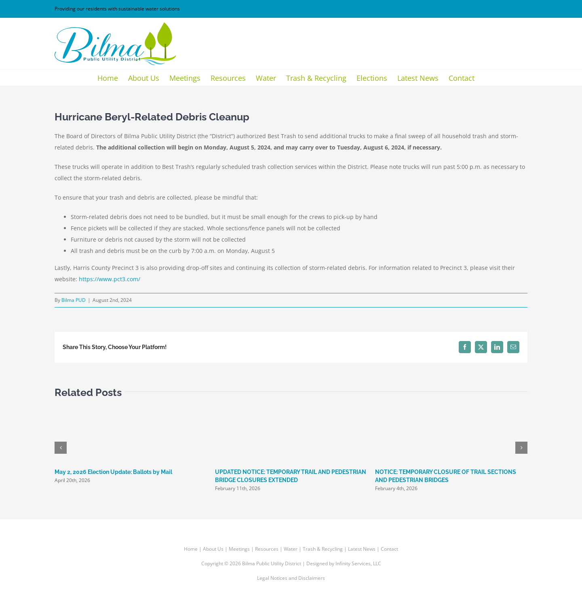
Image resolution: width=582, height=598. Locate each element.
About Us (213, 548)
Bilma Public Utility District (271, 563)
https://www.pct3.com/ (109, 279)
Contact (389, 548)
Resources (266, 548)
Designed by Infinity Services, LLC (343, 563)
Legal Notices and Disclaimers (291, 578)
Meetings (239, 548)
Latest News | (364, 548)
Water (290, 548)
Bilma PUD (73, 300)
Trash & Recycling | (325, 548)
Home (191, 548)
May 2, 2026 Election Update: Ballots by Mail (113, 472)
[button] (61, 448)
